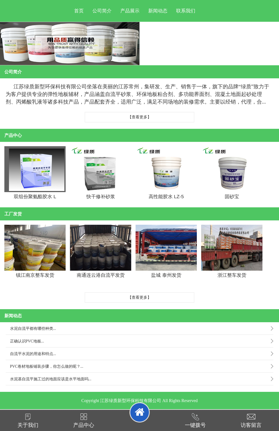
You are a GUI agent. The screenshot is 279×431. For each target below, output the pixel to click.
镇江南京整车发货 (35, 251)
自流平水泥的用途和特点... (33, 354)
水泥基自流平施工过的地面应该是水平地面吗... (51, 379)
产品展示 (130, 10)
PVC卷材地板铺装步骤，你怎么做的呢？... (46, 366)
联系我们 (185, 10)
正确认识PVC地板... (27, 341)
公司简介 (102, 10)
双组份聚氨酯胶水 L (35, 172)
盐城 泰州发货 (166, 251)
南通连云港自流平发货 (100, 251)
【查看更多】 (139, 117)
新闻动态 (157, 10)
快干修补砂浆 (100, 172)
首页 (79, 10)
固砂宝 (231, 172)
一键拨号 (195, 420)
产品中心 (83, 420)
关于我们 (27, 420)
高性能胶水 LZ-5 (166, 172)
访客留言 (251, 420)
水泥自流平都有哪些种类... (33, 328)
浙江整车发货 (231, 251)
